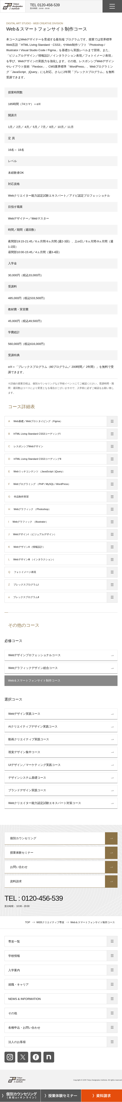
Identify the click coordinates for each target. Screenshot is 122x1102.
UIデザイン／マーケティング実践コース (34, 765)
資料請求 (61, 881)
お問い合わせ (61, 867)
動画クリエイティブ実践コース (28, 739)
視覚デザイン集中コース (24, 752)
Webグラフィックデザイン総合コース (33, 668)
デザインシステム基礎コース (27, 777)
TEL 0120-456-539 (45, 6)
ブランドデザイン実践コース (27, 790)
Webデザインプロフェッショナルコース (34, 655)
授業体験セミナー (61, 853)
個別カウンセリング (61, 838)
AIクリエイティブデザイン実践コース (33, 726)
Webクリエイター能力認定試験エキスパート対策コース (44, 803)
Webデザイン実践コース (24, 713)
